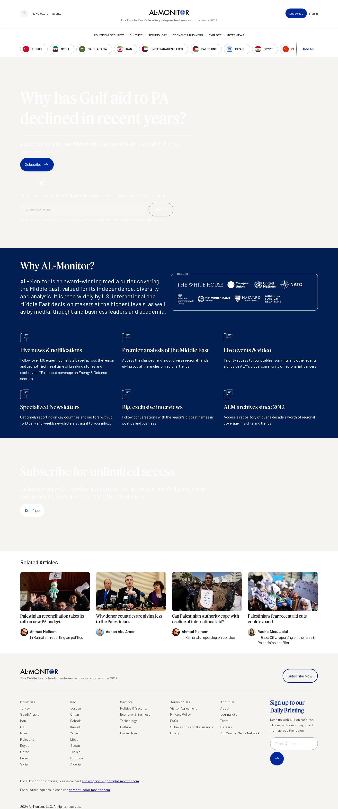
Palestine (27, 739)
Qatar (24, 752)
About (225, 708)
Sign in (313, 13)
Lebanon (26, 758)
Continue (32, 510)
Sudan (75, 745)
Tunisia (75, 752)
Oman (74, 714)
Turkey (25, 708)
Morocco (76, 758)
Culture (136, 35)
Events (57, 13)
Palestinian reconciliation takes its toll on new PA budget (52, 618)
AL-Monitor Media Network (240, 733)
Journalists (228, 714)
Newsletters (40, 13)
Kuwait (75, 727)
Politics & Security (109, 35)
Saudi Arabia (29, 714)
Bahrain (75, 721)
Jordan (75, 708)
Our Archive (128, 733)
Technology (157, 35)
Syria (24, 764)
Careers (226, 727)
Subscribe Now (300, 676)
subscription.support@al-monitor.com (110, 781)
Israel (24, 733)
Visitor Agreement (183, 708)
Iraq (73, 702)
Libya (74, 739)
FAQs (174, 721)
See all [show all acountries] (308, 49)
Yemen (75, 733)
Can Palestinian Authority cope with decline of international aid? (205, 618)
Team (224, 721)
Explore (215, 35)
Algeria (75, 764)
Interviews (235, 35)
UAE (23, 727)
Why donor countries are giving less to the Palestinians (129, 618)
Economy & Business (188, 35)
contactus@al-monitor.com (89, 790)
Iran (23, 721)
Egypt (24, 745)
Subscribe (296, 13)
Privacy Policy (180, 714)
